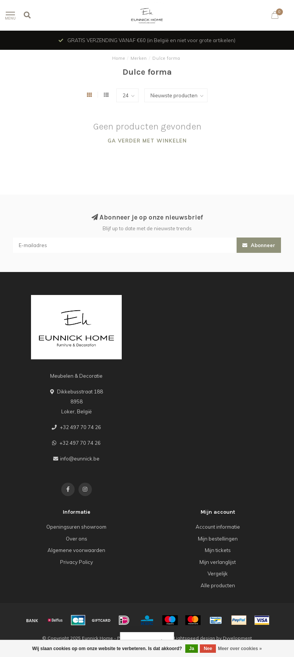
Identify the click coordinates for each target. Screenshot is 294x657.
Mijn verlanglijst (217, 562)
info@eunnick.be (80, 458)
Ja (191, 648)
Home (118, 58)
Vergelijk (217, 573)
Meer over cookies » (240, 648)
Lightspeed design (194, 638)
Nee (208, 648)
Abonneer (258, 245)
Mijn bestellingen (218, 539)
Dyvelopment (237, 638)
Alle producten (218, 585)
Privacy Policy (76, 562)
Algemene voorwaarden (76, 550)
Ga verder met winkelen (147, 141)
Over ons (76, 539)
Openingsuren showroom (76, 527)
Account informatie (218, 527)
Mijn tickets (218, 550)
